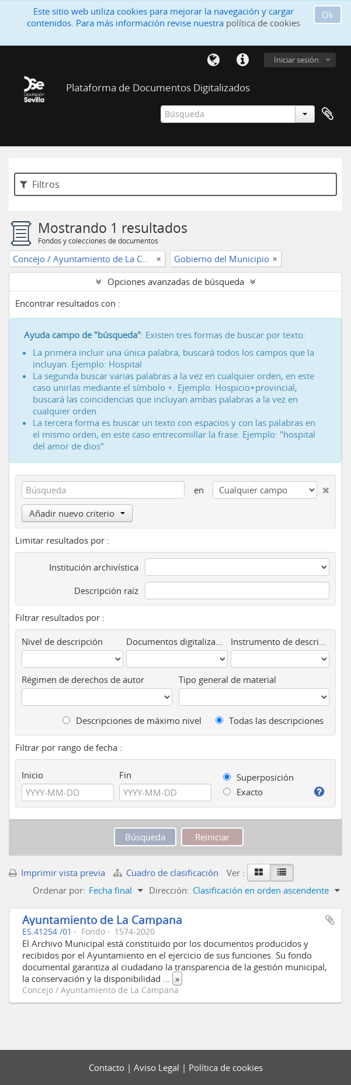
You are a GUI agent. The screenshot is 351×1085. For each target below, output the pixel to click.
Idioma (213, 60)
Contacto (108, 1067)
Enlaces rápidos (242, 60)
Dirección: (169, 890)
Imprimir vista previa (57, 872)
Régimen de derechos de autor (83, 679)
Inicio (32, 775)
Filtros (40, 184)
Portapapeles (327, 114)
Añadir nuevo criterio (77, 513)
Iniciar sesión (296, 59)
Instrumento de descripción (280, 641)
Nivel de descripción (62, 641)
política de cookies (263, 23)
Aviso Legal (158, 1067)
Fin (125, 775)
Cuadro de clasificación (167, 872)
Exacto (243, 792)
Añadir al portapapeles (330, 920)
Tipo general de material (227, 679)
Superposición (258, 777)
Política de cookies (226, 1067)
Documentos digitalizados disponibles (177, 641)
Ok (327, 14)
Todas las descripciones (270, 720)
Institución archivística (93, 567)
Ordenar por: (59, 890)
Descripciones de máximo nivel (131, 720)
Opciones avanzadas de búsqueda (175, 281)
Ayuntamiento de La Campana (102, 919)
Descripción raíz (106, 590)
